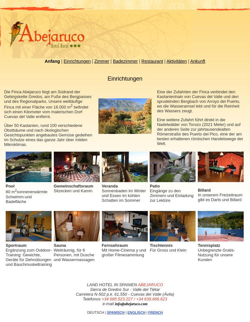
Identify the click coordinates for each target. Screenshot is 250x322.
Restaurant (152, 61)
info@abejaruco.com (131, 304)
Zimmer (101, 61)
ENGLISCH (137, 312)
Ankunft (197, 61)
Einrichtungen (77, 61)
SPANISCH (116, 312)
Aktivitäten (176, 61)
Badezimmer (125, 61)
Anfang (52, 61)
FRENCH (155, 312)
